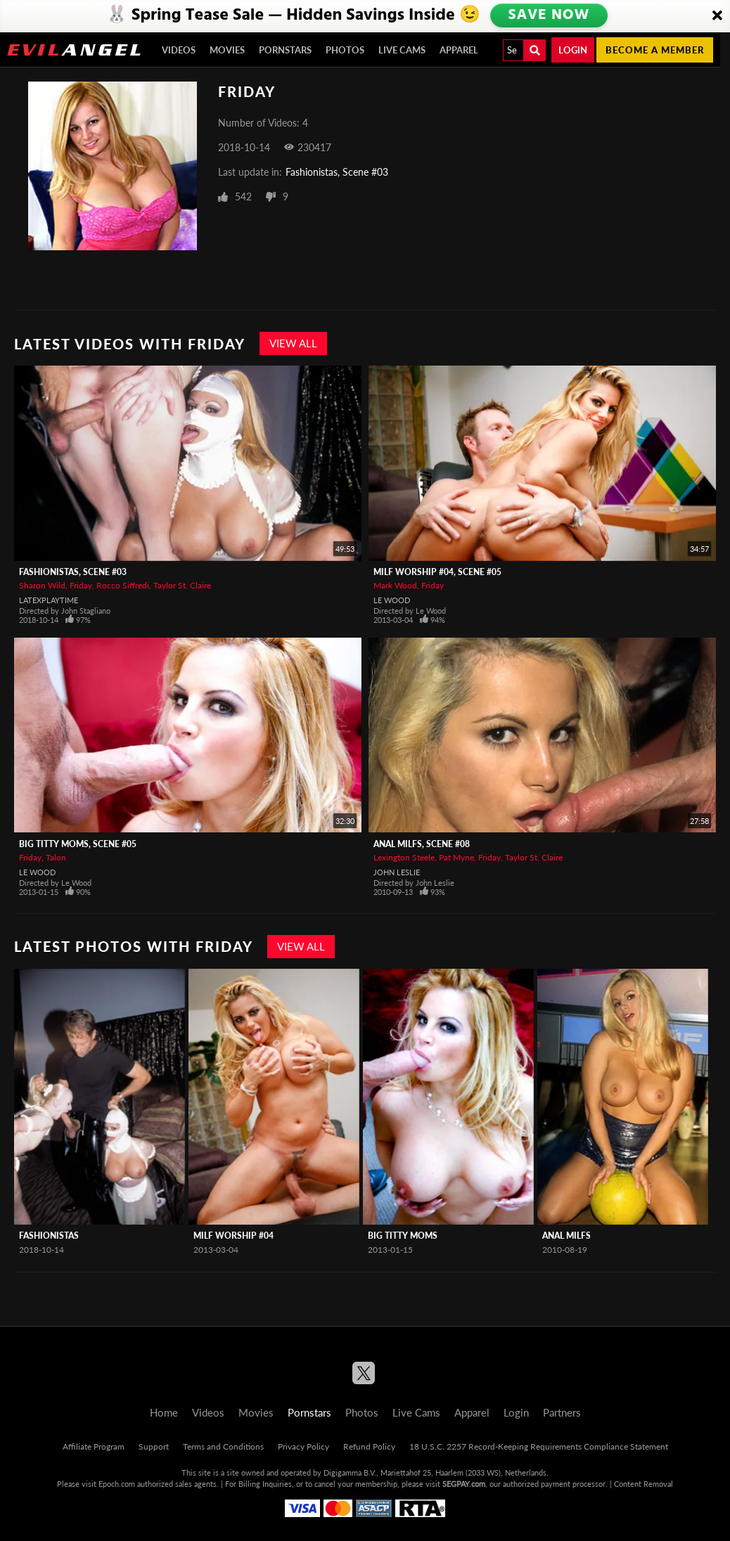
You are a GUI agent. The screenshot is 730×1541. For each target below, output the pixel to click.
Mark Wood (395, 585)
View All (293, 343)
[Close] (717, 16)
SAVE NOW (549, 15)
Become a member (655, 50)
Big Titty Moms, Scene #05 (77, 844)
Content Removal (643, 1483)
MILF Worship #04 (233, 1235)
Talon (56, 857)
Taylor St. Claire (182, 585)
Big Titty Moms (402, 1235)
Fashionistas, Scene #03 (337, 172)
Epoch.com (116, 1483)
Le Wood (391, 600)
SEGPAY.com (463, 1483)
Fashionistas (49, 1235)
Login (572, 50)
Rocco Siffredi (122, 585)
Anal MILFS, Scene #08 (421, 844)
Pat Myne (456, 857)
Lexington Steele (404, 857)
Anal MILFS (566, 1235)
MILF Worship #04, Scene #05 (437, 572)
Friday (81, 585)
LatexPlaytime (48, 600)
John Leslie (396, 872)
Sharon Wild (42, 585)
